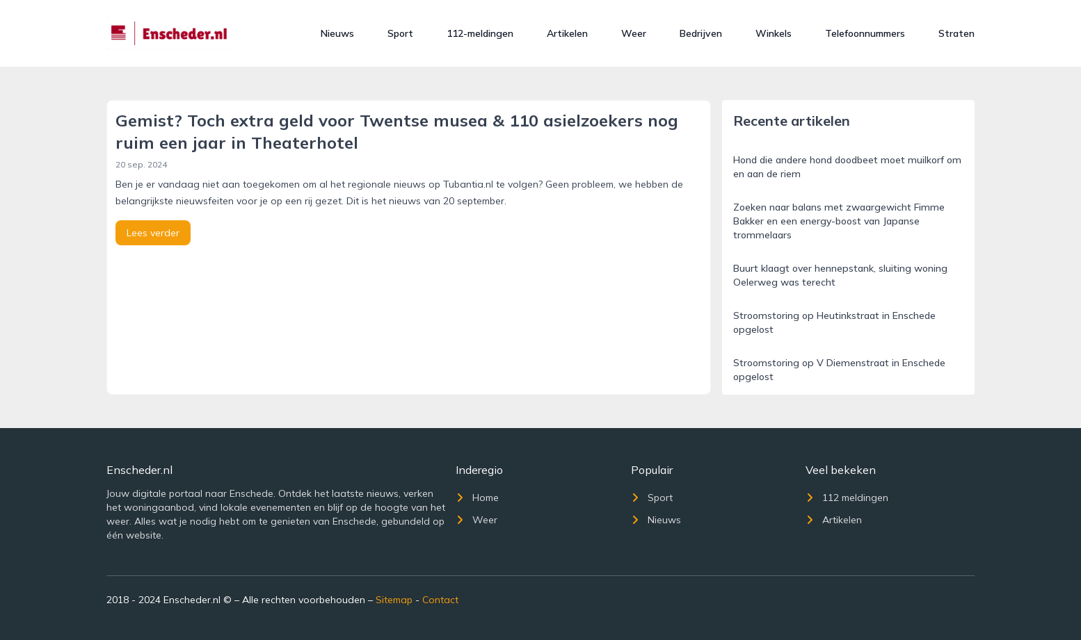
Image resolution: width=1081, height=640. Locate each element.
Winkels (773, 33)
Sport (400, 33)
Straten (956, 33)
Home (477, 497)
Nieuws (337, 33)
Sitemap (394, 599)
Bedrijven (701, 33)
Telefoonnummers (865, 33)
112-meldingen (480, 33)
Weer (633, 33)
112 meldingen (847, 497)
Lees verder (153, 233)
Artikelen (567, 33)
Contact (440, 599)
